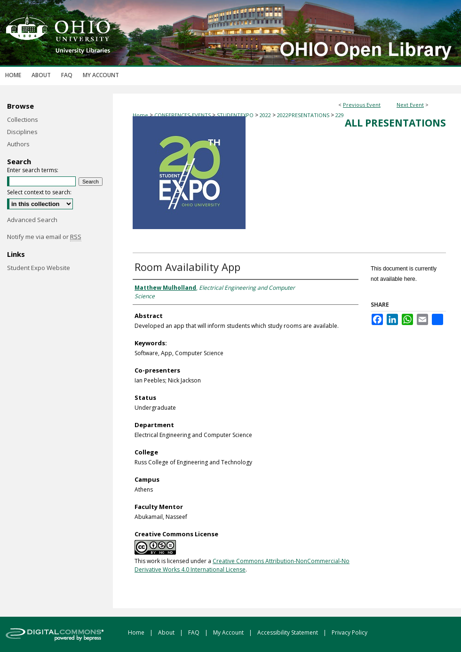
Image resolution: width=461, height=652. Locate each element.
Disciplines (22, 131)
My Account (229, 632)
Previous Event (362, 104)
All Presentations (395, 122)
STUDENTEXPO (236, 115)
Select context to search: (39, 192)
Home (140, 115)
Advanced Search (32, 219)
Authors (18, 144)
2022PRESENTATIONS (304, 115)
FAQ (194, 632)
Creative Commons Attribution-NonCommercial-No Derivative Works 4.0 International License (242, 565)
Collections (22, 119)
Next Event (410, 104)
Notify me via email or (44, 236)
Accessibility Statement (288, 632)
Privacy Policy (349, 632)
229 (339, 115)
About (167, 632)
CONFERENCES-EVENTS (183, 115)
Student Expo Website (38, 267)
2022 (266, 115)
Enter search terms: (32, 170)
